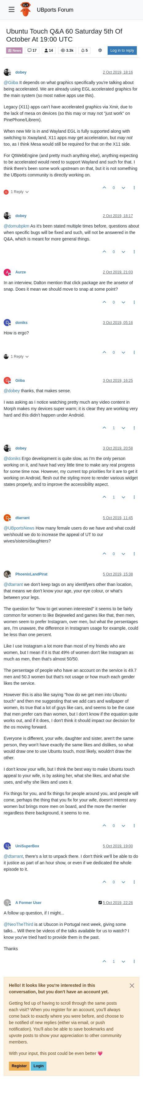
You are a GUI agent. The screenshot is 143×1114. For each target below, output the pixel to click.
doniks (21, 323)
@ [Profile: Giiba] (11, 82)
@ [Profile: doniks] (12, 458)
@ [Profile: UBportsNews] (19, 528)
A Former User (28, 903)
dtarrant (22, 518)
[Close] (132, 985)
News (14, 50)
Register (19, 1066)
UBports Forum (55, 10)
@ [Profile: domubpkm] (16, 226)
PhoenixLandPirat (31, 574)
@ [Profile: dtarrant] (13, 584)
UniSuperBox (27, 846)
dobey (20, 72)
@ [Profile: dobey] (12, 390)
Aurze (20, 272)
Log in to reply (122, 50)
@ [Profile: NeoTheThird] (18, 924)
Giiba (20, 380)
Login (39, 1066)
